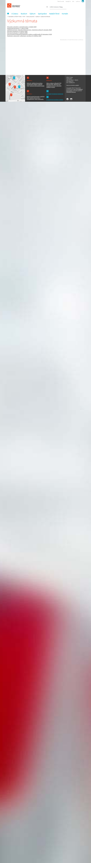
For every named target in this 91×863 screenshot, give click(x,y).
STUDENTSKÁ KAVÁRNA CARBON (54, 100)
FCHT (24, 16)
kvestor (53, 87)
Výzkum (38, 16)
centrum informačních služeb (37, 86)
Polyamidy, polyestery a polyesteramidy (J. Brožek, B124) (22, 27)
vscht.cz (78, 1)
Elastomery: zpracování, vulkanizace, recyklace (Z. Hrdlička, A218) (24, 36)
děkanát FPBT (49, 84)
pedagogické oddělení (32, 84)
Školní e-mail (61, 1)
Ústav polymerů (30, 16)
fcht (73, 1)
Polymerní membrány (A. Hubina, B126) (17, 31)
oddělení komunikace (37, 83)
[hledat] (56, 7)
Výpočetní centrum (71, 92)
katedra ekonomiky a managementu (33, 98)
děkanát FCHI (57, 84)
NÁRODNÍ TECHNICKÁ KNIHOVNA (54, 94)
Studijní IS (68, 1)
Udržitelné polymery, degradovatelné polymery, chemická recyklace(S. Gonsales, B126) (29, 30)
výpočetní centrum (51, 86)
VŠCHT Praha (18, 16)
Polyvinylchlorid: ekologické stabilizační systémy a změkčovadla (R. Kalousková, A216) (29, 34)
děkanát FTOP (57, 83)
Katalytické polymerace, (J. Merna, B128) (17, 28)
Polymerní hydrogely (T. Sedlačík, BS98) (17, 33)
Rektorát (29, 83)
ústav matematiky (39, 99)
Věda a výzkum (50, 83)
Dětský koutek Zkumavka (33, 96)
